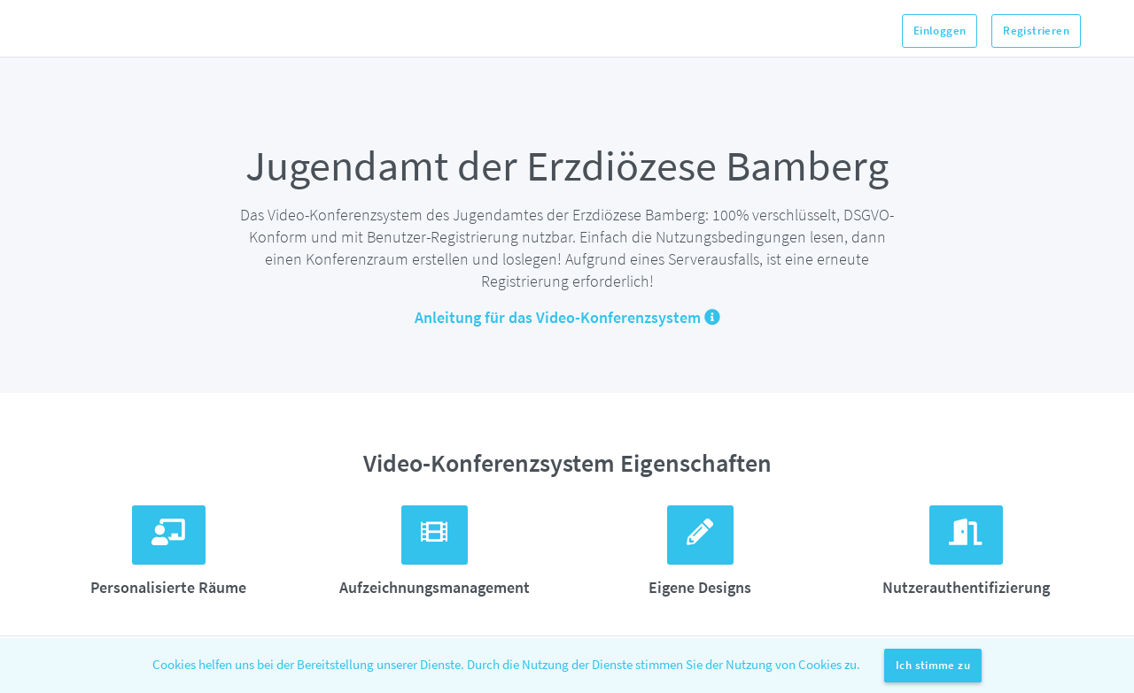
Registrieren (1036, 30)
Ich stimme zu (933, 665)
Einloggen (940, 30)
